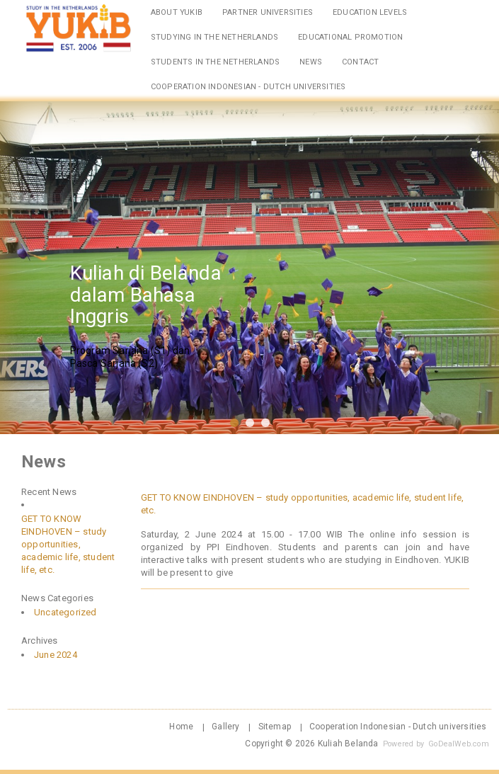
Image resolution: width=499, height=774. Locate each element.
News (310, 62)
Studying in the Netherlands (214, 37)
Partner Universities (267, 12)
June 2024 (55, 654)
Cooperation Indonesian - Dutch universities (248, 86)
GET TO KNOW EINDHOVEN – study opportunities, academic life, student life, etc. (68, 544)
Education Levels (370, 12)
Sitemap (274, 727)
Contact (360, 62)
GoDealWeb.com (458, 744)
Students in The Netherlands (215, 62)
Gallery (225, 727)
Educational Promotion (350, 37)
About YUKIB (176, 12)
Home (181, 727)
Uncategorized (65, 612)
